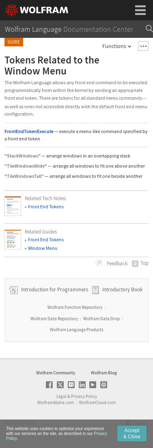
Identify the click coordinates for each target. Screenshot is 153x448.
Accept (131, 439)
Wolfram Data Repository (54, 318)
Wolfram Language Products (76, 329)
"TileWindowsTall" (24, 176)
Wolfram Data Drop (101, 318)
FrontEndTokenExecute (29, 131)
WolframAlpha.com (55, 402)
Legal (61, 396)
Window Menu (43, 248)
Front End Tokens (46, 206)
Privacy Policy (84, 396)
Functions (114, 46)
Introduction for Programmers (54, 289)
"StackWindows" (22, 156)
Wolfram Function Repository (74, 307)
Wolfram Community (55, 373)
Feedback (116, 263)
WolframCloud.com (97, 402)
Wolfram (26, 423)
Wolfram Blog (104, 373)
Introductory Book (122, 289)
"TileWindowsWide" (25, 166)
